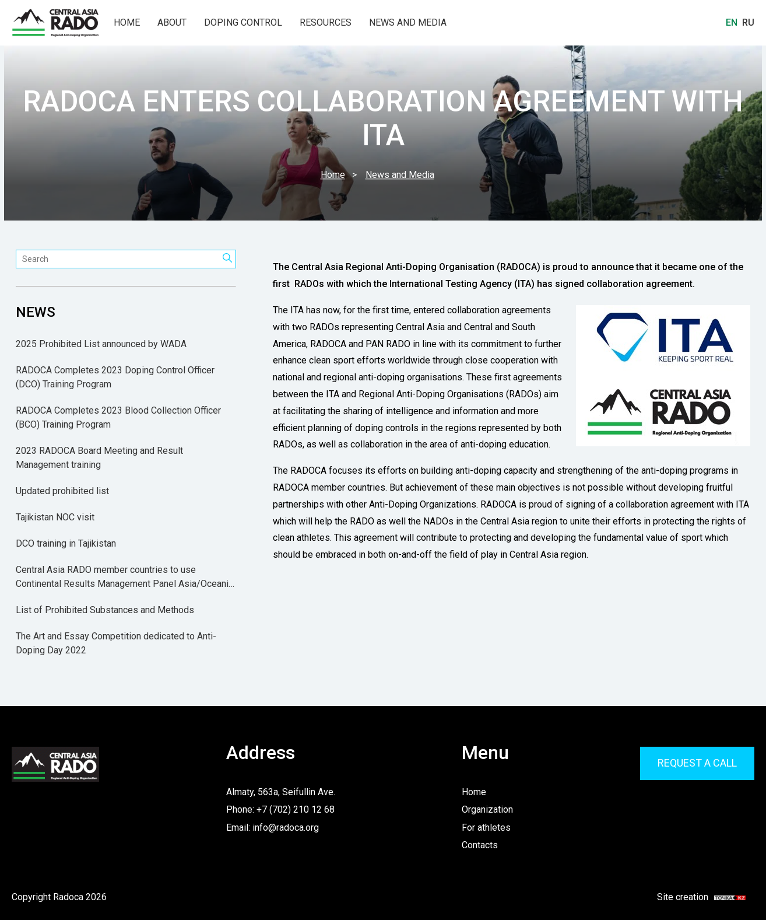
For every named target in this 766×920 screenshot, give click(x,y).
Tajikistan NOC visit (55, 517)
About (172, 23)
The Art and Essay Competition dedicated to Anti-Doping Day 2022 (116, 643)
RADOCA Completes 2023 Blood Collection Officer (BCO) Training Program (118, 417)
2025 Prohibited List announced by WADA (101, 343)
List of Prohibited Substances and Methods (105, 609)
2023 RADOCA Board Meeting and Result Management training (99, 457)
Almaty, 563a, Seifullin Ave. (280, 791)
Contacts (480, 845)
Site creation (694, 897)
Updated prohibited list (62, 490)
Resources (326, 23)
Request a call (697, 763)
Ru (748, 22)
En (731, 22)
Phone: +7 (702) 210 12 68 (280, 809)
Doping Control (243, 23)
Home (127, 23)
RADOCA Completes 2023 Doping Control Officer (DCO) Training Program (115, 377)
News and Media (408, 23)
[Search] (227, 259)
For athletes (486, 827)
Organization (487, 809)
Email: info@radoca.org (272, 827)
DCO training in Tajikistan (66, 543)
